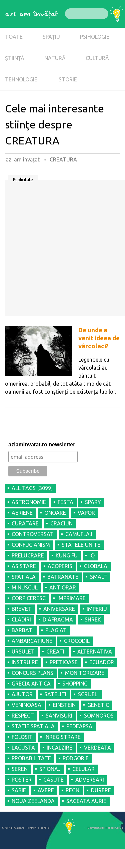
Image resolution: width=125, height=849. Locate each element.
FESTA (65, 502)
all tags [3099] (32, 488)
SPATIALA (24, 577)
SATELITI (55, 694)
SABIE (19, 790)
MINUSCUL (25, 587)
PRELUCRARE (28, 555)
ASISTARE (24, 566)
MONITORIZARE (84, 673)
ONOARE (55, 513)
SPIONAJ (50, 769)
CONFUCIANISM (31, 545)
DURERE (101, 790)
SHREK (93, 619)
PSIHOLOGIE (94, 37)
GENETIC (98, 705)
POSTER (22, 780)
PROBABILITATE (31, 758)
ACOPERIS (60, 566)
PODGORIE (76, 758)
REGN (72, 790)
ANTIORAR (62, 587)
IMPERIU (97, 609)
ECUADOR (101, 662)
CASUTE (53, 780)
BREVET (22, 609)
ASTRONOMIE (29, 502)
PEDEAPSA (79, 726)
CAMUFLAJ (78, 534)
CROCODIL (77, 641)
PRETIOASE (64, 662)
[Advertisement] (62, 250)
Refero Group (114, 827)
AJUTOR (22, 694)
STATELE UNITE (81, 545)
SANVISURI (59, 716)
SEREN (20, 769)
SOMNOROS (99, 716)
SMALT (98, 577)
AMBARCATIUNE (32, 641)
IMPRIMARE (71, 598)
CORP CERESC (29, 598)
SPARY (93, 502)
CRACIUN (61, 523)
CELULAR (83, 769)
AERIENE (22, 513)
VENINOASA (26, 705)
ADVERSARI (89, 780)
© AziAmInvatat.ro (13, 827)
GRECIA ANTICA (31, 684)
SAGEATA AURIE (86, 801)
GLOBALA (95, 566)
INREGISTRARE (62, 737)
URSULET (23, 652)
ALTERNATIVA (94, 652)
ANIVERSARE (59, 609)
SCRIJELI (88, 694)
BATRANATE (62, 577)
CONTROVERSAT (33, 534)
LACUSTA (23, 748)
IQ (92, 555)
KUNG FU (67, 555)
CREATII (56, 652)
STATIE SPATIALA (33, 726)
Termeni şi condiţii (38, 827)
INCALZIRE (59, 748)
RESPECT (23, 716)
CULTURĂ (97, 58)
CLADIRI (21, 619)
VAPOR (86, 513)
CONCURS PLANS (32, 673)
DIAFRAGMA (58, 619)
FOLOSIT (22, 737)
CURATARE (25, 523)
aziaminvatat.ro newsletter (41, 444)
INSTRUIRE (25, 662)
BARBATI (23, 630)
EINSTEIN (64, 705)
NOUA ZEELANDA (33, 801)
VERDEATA (97, 748)
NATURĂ (55, 58)
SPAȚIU (51, 37)
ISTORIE (67, 79)
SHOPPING (75, 684)
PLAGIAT (56, 630)
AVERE (46, 790)
